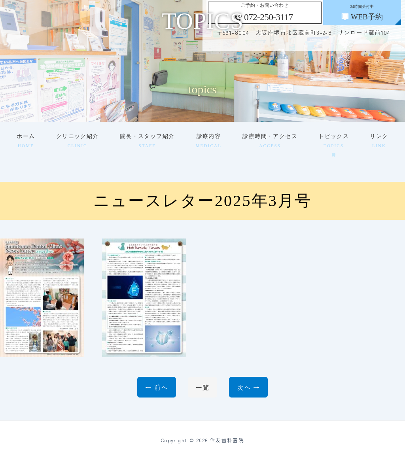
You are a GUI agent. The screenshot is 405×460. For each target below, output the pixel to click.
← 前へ (156, 387)
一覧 (203, 387)
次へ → (248, 387)
